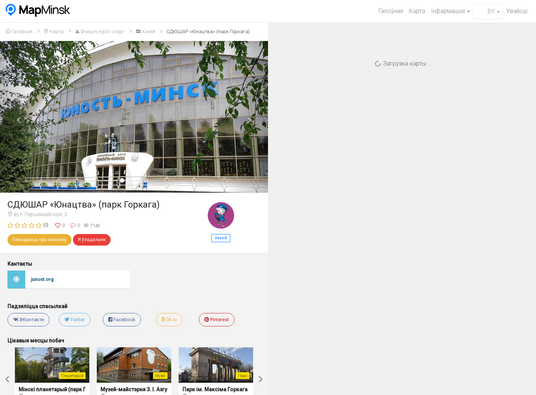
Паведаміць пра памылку (39, 239)
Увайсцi (516, 11)
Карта (417, 11)
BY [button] (488, 11)
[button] (20, 117)
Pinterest (216, 319)
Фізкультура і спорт (100, 31)
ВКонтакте (28, 319)
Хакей (145, 31)
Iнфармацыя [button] (450, 11)
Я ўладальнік (92, 239)
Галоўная (391, 11)
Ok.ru (169, 319)
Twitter (74, 319)
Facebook (121, 319)
